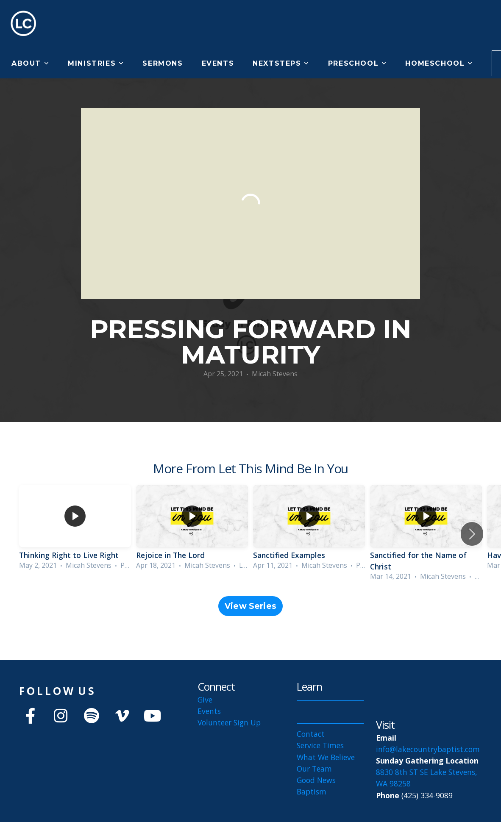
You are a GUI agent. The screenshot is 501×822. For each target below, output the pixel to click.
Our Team (314, 769)
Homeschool (439, 63)
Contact (311, 734)
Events (218, 63)
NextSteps (281, 63)
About (30, 63)
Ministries (96, 63)
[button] (472, 534)
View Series (250, 606)
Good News (316, 780)
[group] (75, 528)
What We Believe (326, 757)
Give (205, 699)
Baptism (311, 791)
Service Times (320, 745)
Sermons (162, 63)
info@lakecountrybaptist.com (429, 749)
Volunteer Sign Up (229, 722)
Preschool (357, 63)
